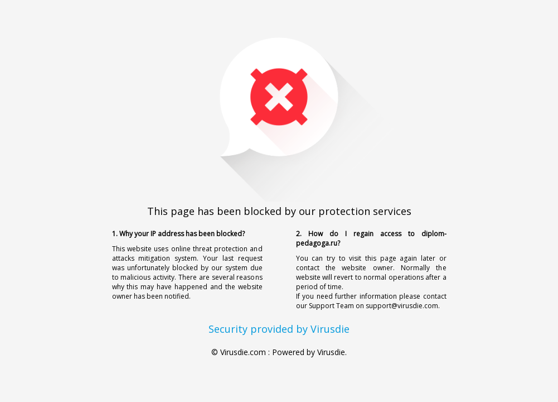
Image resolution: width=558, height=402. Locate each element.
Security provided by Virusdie (279, 329)
